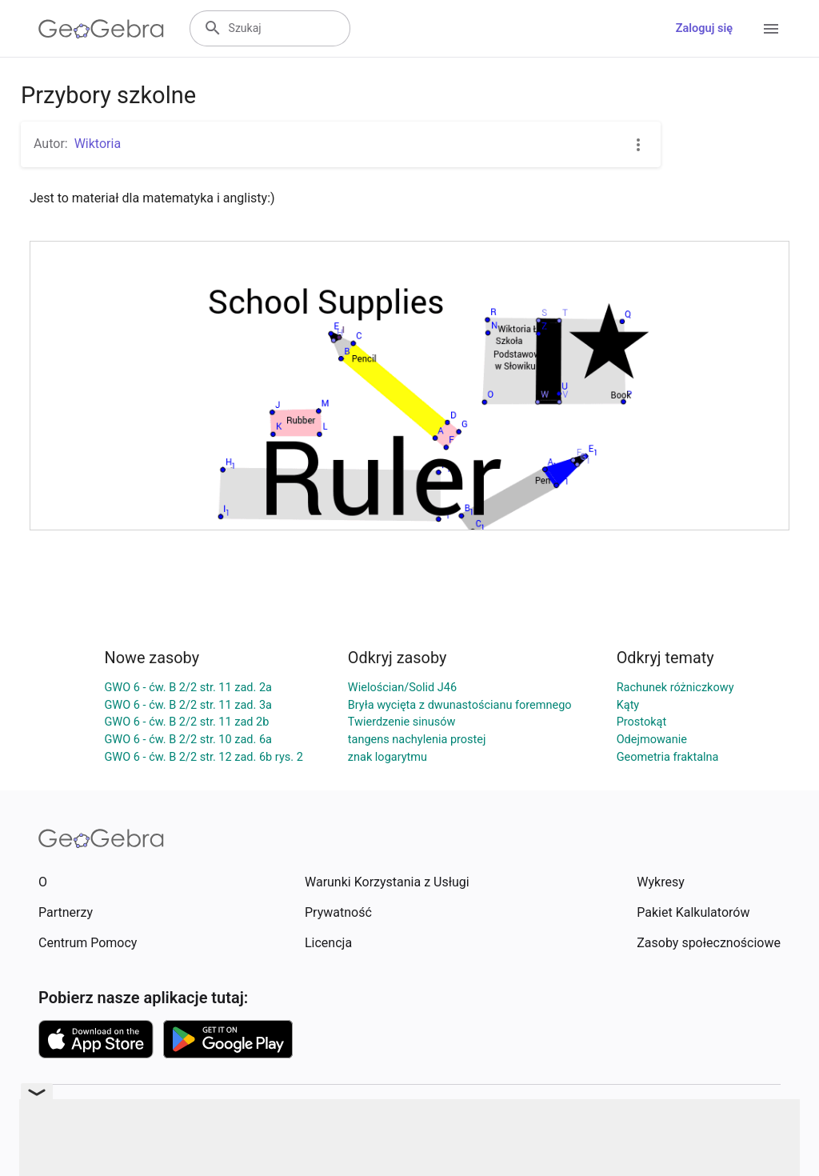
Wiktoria (97, 143)
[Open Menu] (771, 28)
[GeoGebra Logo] (101, 28)
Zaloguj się (704, 28)
